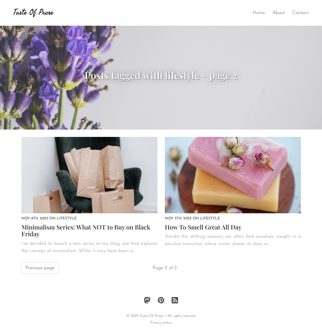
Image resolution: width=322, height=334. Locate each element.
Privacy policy (161, 323)
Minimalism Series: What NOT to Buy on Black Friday (85, 230)
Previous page (40, 268)
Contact (300, 12)
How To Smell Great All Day (203, 227)
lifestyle (67, 218)
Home (258, 12)
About (278, 12)
